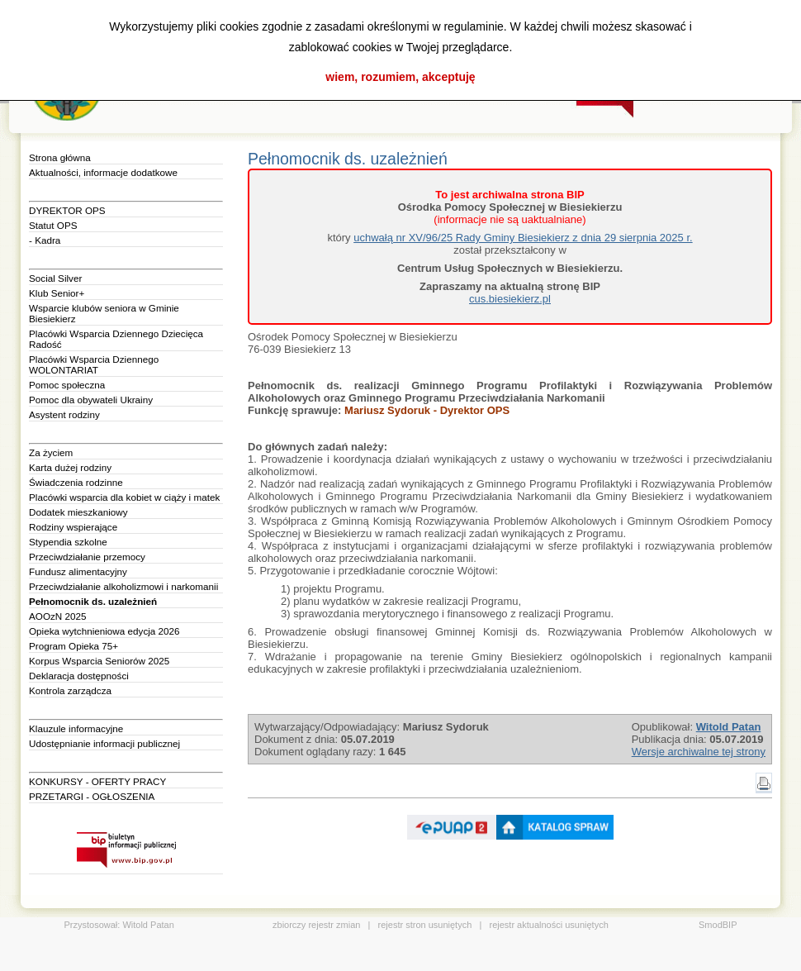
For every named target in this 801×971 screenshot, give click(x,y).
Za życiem (51, 452)
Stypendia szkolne (68, 541)
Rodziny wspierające (73, 526)
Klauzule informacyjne (76, 728)
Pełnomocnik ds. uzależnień (93, 601)
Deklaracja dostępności (79, 675)
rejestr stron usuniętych (425, 925)
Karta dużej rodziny (70, 467)
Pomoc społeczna (67, 384)
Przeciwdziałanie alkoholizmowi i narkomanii (123, 586)
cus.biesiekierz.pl (510, 299)
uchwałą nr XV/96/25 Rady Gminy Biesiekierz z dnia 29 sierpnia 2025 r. (522, 237)
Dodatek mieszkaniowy (78, 512)
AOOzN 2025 (58, 616)
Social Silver (55, 278)
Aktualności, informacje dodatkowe (103, 172)
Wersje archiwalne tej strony (698, 751)
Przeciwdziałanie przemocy (87, 556)
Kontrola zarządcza (70, 690)
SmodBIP (718, 925)
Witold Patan (147, 925)
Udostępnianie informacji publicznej (104, 743)
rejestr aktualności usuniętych (549, 925)
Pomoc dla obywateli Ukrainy (91, 399)
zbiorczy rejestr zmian (316, 925)
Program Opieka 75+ (73, 645)
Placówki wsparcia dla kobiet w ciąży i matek (124, 497)
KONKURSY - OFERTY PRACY (97, 781)
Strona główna (60, 157)
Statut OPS (53, 225)
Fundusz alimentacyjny (78, 571)
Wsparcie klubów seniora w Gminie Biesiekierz (104, 313)
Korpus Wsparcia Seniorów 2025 (99, 660)
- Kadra (44, 240)
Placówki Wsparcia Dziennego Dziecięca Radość (116, 339)
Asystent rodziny (64, 414)
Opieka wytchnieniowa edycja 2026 (104, 631)
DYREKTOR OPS (67, 210)
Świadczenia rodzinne (76, 482)
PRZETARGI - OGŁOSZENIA (91, 796)
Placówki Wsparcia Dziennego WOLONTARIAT (94, 364)
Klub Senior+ (56, 293)
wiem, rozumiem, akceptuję (400, 76)
